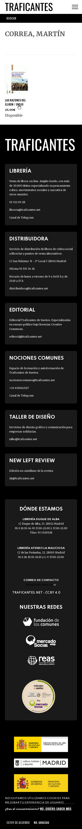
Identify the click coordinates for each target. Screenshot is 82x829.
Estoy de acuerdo (18, 822)
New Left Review (32, 460)
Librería (20, 171)
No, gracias (41, 822)
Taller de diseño (32, 417)
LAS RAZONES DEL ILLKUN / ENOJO (15, 102)
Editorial (22, 310)
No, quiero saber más (55, 808)
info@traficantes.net (41, 584)
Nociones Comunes (36, 358)
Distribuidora (28, 239)
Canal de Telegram (21, 217)
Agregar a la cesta (20, 107)
